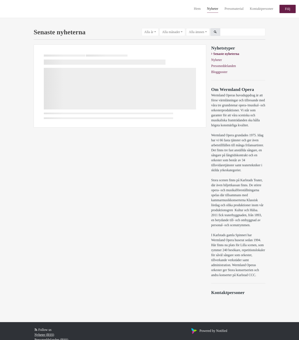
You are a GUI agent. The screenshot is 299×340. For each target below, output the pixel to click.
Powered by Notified (208, 331)
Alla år (148, 32)
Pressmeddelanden (223, 66)
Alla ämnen (196, 32)
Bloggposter (219, 72)
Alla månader (171, 32)
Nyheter (212, 9)
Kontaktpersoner (261, 9)
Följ (287, 9)
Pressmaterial (234, 9)
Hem (197, 9)
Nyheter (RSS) (44, 334)
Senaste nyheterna (226, 54)
